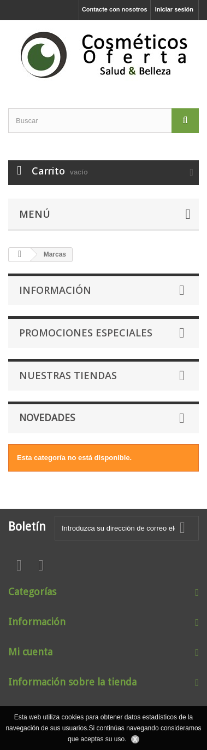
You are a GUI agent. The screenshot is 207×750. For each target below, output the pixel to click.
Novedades (47, 417)
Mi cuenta (30, 652)
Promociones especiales (85, 332)
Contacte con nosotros (114, 9)
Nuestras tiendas (68, 375)
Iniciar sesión (174, 9)
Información (55, 289)
